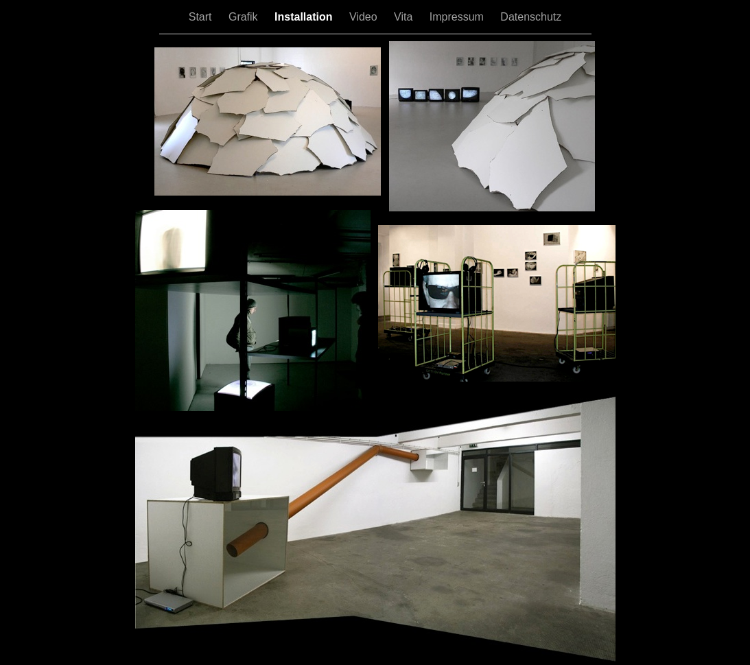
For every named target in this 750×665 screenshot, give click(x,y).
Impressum (458, 17)
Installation (305, 17)
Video (364, 17)
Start (202, 17)
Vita (405, 17)
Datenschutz (530, 17)
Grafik (244, 17)
